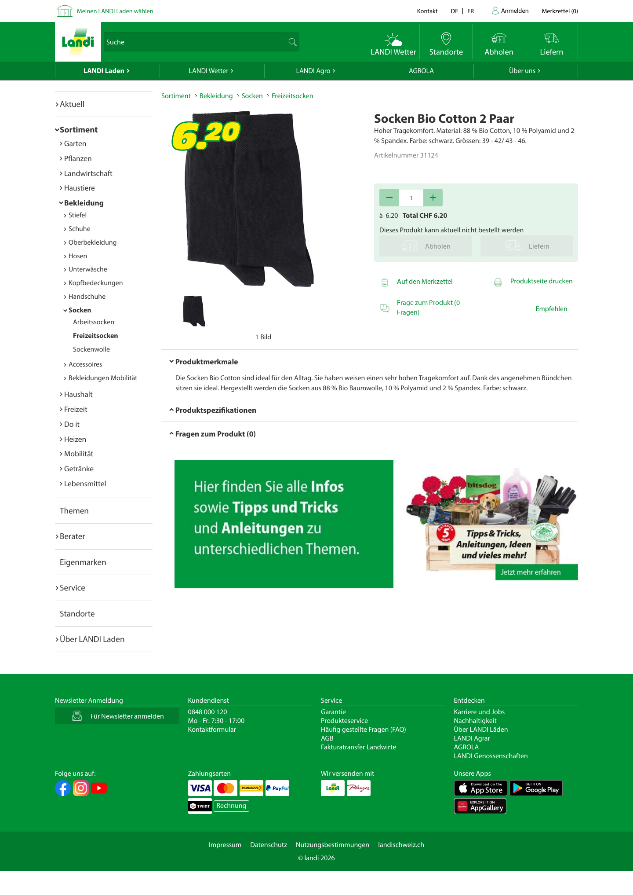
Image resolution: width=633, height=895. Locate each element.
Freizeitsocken (95, 335)
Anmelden (515, 10)
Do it (72, 424)
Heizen (75, 439)
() (560, 11)
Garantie (333, 712)
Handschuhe (87, 296)
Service (72, 587)
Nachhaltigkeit (475, 720)
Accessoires (85, 364)
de (454, 11)
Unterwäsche (88, 269)
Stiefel (78, 215)
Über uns (522, 70)
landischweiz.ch (401, 844)
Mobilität (78, 453)
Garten (75, 143)
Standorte (77, 613)
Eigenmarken (83, 562)
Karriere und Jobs (479, 712)
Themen (74, 510)
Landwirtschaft (88, 173)
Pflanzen (78, 158)
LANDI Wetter (209, 70)
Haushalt (78, 394)
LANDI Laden (104, 70)
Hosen (78, 256)
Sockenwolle (91, 349)
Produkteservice (344, 720)
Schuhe (80, 228)
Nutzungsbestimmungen (332, 844)
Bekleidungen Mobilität (103, 378)
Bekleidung (84, 203)
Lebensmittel (85, 483)
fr (470, 11)
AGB (327, 738)
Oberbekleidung (93, 242)
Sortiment (79, 129)
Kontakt (427, 11)
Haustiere (79, 188)
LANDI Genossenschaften (491, 756)
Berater (72, 536)
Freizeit (75, 409)
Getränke (79, 468)
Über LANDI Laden (92, 639)
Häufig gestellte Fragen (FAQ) (363, 729)
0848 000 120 (207, 712)
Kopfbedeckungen (96, 283)
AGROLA (421, 70)
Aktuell (72, 104)
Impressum (225, 844)
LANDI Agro (313, 70)
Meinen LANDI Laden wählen (115, 11)
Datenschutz (268, 844)
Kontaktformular (212, 729)
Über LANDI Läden (481, 729)
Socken (80, 310)
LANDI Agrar (472, 738)
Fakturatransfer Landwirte (358, 747)
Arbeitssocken (93, 322)
